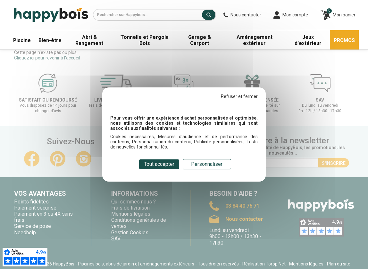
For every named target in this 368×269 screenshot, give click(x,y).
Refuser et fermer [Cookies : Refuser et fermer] (239, 96)
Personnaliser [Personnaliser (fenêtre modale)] (206, 164)
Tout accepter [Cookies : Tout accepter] (159, 164)
